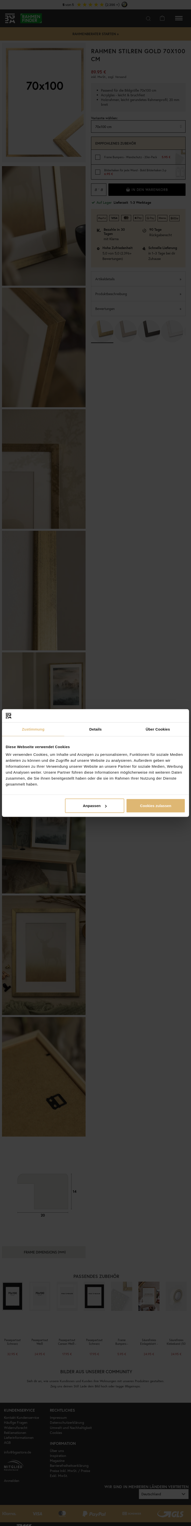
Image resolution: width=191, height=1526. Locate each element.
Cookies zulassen (155, 806)
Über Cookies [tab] (158, 729)
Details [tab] (95, 729)
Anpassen (95, 806)
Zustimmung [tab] (33, 729)
